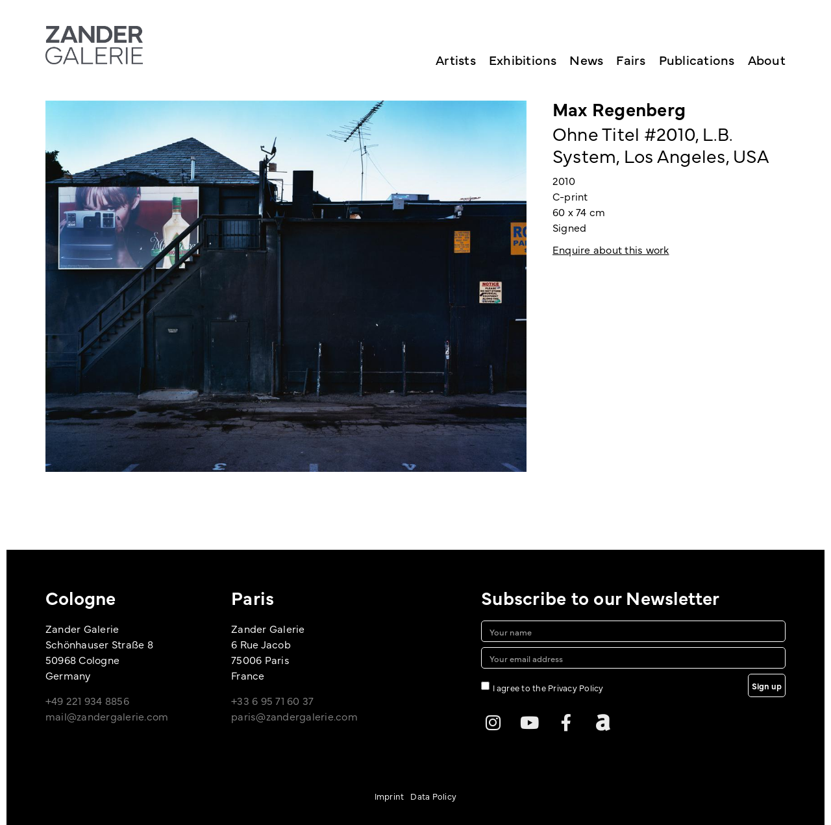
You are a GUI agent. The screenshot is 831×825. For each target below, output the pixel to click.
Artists (456, 59)
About (767, 59)
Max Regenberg (619, 108)
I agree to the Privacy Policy (548, 687)
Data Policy (433, 796)
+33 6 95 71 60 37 (272, 700)
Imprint (389, 796)
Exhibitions (523, 59)
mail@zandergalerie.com (106, 716)
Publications (697, 59)
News (586, 59)
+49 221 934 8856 (87, 700)
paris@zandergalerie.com (294, 716)
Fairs (630, 59)
